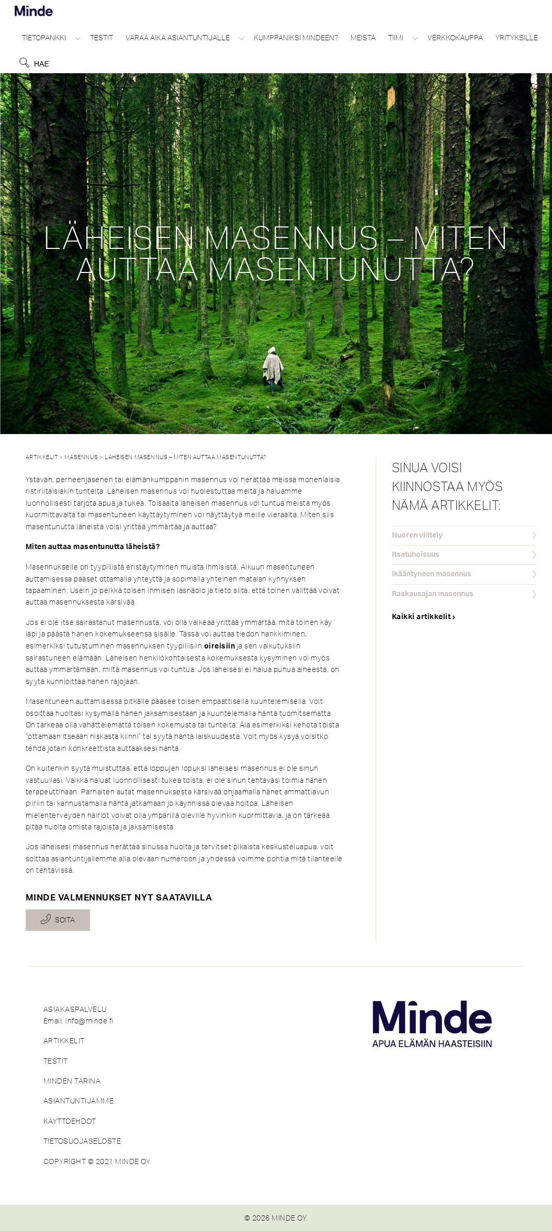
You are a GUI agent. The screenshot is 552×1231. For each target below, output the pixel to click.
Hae (41, 64)
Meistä (363, 37)
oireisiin (219, 646)
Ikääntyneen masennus (431, 574)
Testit (101, 37)
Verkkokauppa (455, 37)
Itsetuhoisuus (416, 554)
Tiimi (395, 37)
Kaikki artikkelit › (424, 617)
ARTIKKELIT (64, 1040)
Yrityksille (516, 37)
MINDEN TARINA (72, 1081)
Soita (65, 920)
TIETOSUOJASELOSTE (82, 1141)
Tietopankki (44, 37)
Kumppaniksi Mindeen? (296, 37)
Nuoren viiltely (417, 535)
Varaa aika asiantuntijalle (178, 37)
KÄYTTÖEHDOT (69, 1121)
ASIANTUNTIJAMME (78, 1100)
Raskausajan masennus (433, 594)
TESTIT (55, 1061)
